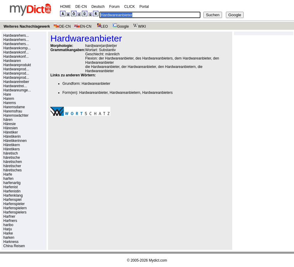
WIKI (139, 26)
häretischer (12, 166)
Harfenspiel (12, 200)
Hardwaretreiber (16, 82)
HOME (65, 7)
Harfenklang (13, 195)
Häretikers (11, 149)
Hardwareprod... (16, 69)
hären (8, 120)
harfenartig (11, 183)
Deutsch (98, 7)
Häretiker (10, 132)
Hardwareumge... (17, 90)
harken (8, 237)
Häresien (10, 128)
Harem (8, 99)
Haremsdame (14, 107)
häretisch (10, 153)
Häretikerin (12, 136)
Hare (7, 94)
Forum (114, 7)
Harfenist (10, 187)
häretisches (12, 170)
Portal (144, 7)
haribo (8, 225)
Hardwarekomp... (17, 48)
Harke (8, 233)
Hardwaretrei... (15, 86)
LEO (101, 26)
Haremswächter (15, 115)
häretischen (12, 162)
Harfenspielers (14, 212)
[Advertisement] (100, 162)
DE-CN (81, 7)
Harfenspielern (15, 208)
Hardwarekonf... (16, 52)
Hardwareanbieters (157, 93)
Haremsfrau (12, 111)
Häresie (9, 124)
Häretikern (11, 145)
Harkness (11, 242)
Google (120, 26)
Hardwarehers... (16, 35)
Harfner (9, 216)
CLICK (129, 7)
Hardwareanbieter (96, 83)
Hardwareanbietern (125, 93)
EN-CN (83, 26)
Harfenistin (11, 191)
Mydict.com (158, 260)
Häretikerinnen (15, 141)
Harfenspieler (14, 204)
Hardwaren (12, 61)
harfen (8, 178)
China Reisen (14, 246)
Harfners (10, 221)
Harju (7, 229)
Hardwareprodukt (17, 65)
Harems (9, 103)
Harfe (7, 174)
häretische (11, 157)
